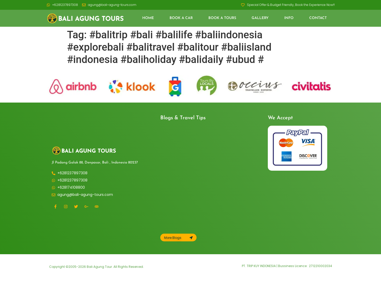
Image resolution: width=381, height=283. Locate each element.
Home (148, 18)
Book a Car (181, 18)
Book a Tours (222, 18)
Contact (318, 18)
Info (289, 18)
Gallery (260, 18)
